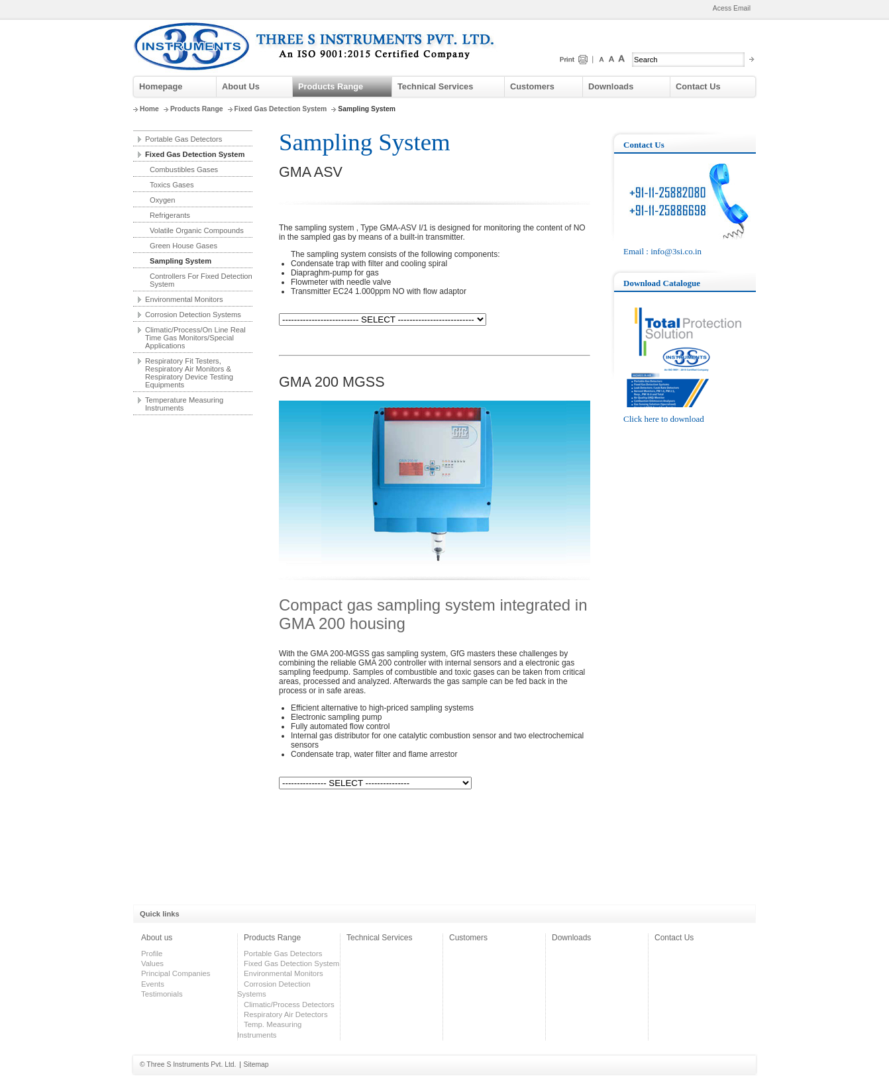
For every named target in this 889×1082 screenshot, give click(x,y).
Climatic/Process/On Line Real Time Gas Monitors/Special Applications (195, 338)
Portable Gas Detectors (183, 139)
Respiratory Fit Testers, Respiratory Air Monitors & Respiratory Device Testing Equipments (189, 373)
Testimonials (162, 994)
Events (152, 984)
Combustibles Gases (184, 169)
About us (156, 937)
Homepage (160, 86)
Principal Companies (175, 973)
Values (152, 963)
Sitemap (256, 1064)
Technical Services (435, 86)
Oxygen (163, 200)
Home (149, 109)
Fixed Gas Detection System (281, 109)
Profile (151, 954)
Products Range (330, 86)
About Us (241, 86)
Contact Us (698, 86)
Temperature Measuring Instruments (184, 404)
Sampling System (180, 261)
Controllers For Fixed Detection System (201, 280)
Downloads (610, 86)
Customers (532, 86)
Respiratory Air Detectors (286, 1014)
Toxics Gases (172, 185)
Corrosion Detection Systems (193, 315)
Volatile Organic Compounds (197, 230)
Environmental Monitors (184, 299)
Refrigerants (170, 215)
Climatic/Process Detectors (289, 1004)
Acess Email (732, 8)
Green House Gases (183, 246)
